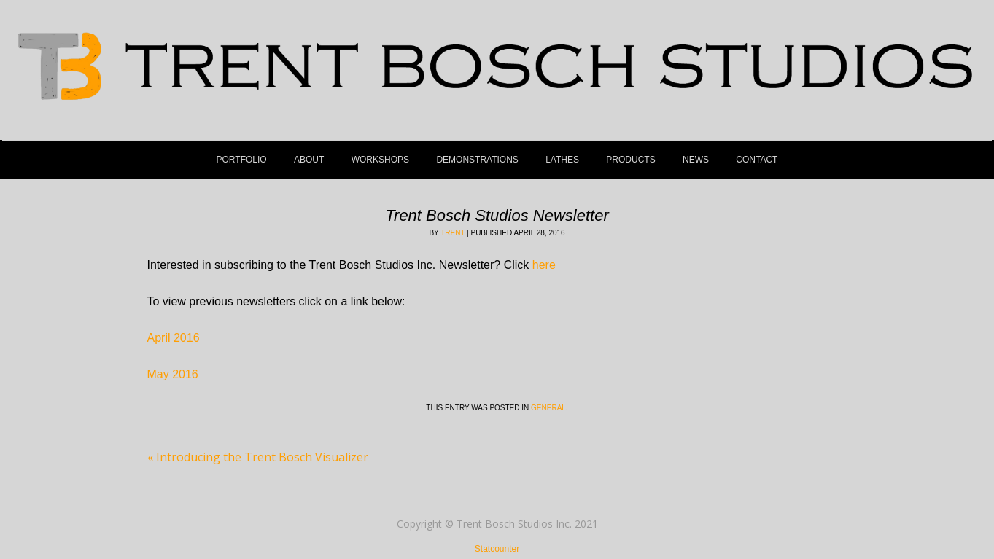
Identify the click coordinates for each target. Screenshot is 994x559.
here (544, 265)
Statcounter (497, 549)
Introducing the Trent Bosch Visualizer (257, 457)
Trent (452, 233)
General (548, 408)
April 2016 (173, 338)
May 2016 (172, 374)
